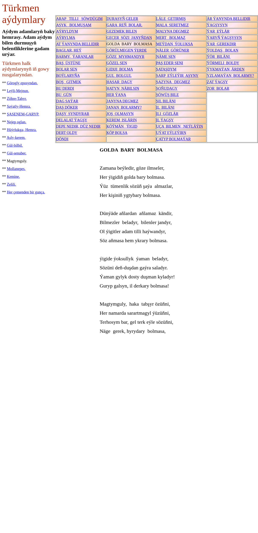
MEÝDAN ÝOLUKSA (174, 44)
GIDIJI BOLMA (120, 69)
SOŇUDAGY (167, 88)
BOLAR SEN (66, 69)
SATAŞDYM (166, 69)
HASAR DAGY (119, 82)
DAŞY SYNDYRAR (72, 114)
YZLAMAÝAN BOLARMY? (230, 76)
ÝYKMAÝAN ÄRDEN (225, 69)
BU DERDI (65, 88)
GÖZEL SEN (117, 63)
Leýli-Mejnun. (18, 91)
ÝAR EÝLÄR (218, 31)
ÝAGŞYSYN (217, 25)
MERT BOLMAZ (170, 38)
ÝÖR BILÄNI (219, 57)
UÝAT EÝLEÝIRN (171, 133)
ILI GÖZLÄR (167, 114)
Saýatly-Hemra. (19, 106)
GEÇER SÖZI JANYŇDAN (129, 38)
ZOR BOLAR (218, 88)
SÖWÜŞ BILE (167, 95)
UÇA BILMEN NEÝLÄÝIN (179, 126)
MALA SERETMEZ (172, 25)
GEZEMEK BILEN (122, 31)
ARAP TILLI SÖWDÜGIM (79, 19)
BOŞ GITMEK (68, 82)
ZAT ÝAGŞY (217, 82)
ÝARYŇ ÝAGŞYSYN (224, 38)
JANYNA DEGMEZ (123, 101)
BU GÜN (64, 95)
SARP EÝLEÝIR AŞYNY (177, 76)
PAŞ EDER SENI (169, 63)
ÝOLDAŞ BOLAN (222, 50)
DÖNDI (62, 139)
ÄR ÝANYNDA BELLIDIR (228, 19)
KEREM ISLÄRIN (122, 120)
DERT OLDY (66, 133)
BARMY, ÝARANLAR (75, 57)
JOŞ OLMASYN (120, 114)
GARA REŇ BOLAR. (125, 25)
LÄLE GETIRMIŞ (171, 19)
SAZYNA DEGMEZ (173, 82)
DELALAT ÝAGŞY (71, 120)
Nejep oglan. (16, 122)
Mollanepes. (16, 169)
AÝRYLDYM (67, 31)
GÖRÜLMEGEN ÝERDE (127, 50)
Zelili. (11, 184)
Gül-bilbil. (15, 145)
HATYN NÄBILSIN (123, 88)
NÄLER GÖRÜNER (172, 50)
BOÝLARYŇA (68, 76)
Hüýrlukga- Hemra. (22, 130)
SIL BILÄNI (166, 101)
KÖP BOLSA (117, 133)
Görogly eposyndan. (22, 83)
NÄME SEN (166, 57)
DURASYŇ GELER (122, 19)
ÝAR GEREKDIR (221, 44)
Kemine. (13, 177)
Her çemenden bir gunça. (26, 192)
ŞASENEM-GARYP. (23, 114)
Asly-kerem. (16, 138)
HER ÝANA (116, 95)
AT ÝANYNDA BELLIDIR (77, 44)
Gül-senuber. (16, 153)
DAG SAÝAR (67, 101)
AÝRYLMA (65, 38)
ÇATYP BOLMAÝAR (173, 139)
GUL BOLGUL (119, 76)
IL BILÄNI (165, 107)
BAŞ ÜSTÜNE (68, 63)
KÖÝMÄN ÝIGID (122, 126)
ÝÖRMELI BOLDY (223, 63)
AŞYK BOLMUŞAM (73, 25)
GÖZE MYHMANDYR (125, 57)
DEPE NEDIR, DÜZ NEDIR (78, 126)
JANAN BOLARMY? (124, 107)
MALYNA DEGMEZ (172, 31)
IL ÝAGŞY (165, 120)
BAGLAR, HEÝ (68, 50)
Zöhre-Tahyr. (17, 99)
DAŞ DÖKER (67, 107)
